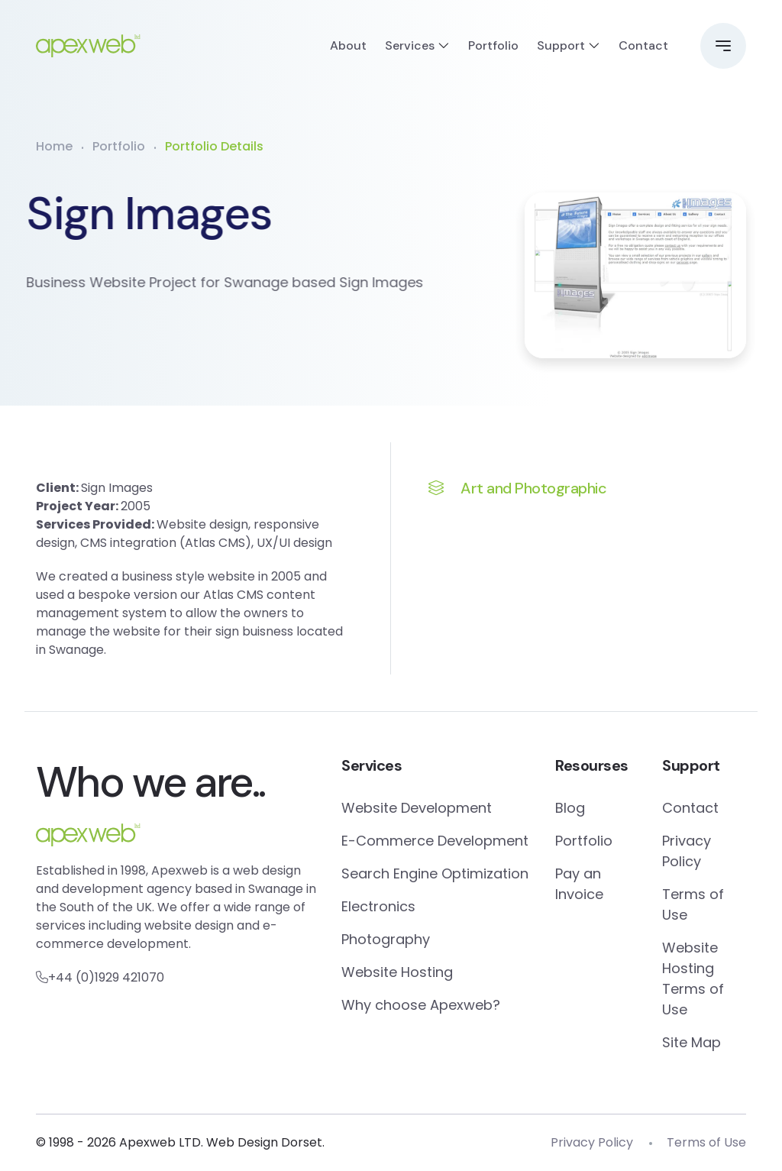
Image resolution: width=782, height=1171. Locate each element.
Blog (570, 807)
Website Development (416, 807)
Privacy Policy (686, 851)
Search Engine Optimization (434, 873)
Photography (385, 939)
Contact (643, 45)
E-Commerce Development (434, 840)
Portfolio (493, 45)
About (348, 45)
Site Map (691, 1042)
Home (54, 146)
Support (561, 45)
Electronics (378, 906)
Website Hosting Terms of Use (693, 978)
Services (410, 45)
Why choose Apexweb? (420, 1004)
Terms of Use (693, 904)
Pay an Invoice (579, 884)
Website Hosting (397, 972)
